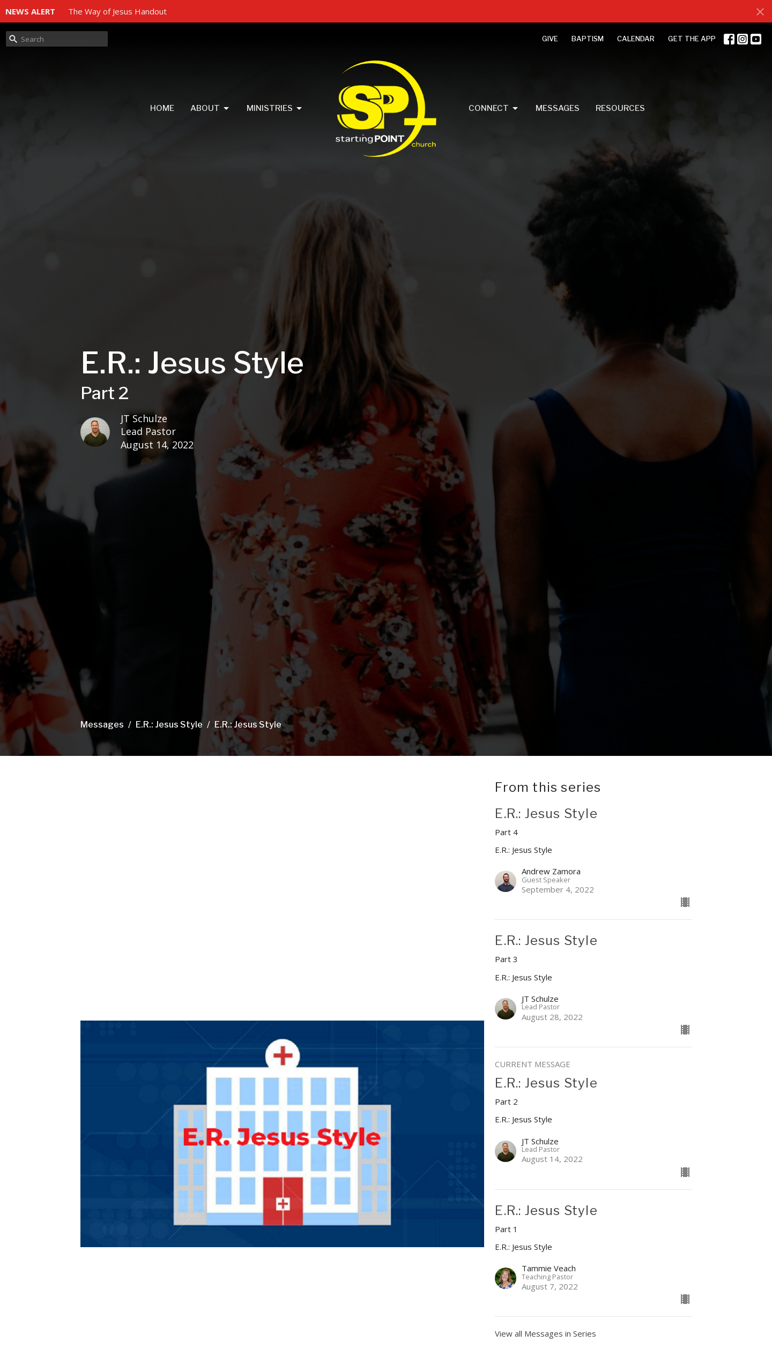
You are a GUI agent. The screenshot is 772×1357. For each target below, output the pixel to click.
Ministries (275, 108)
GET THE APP (692, 38)
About (210, 108)
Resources (620, 108)
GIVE (550, 38)
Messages (558, 108)
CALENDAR (636, 38)
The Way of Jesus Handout (117, 11)
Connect (494, 108)
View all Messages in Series (545, 1333)
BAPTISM (587, 38)
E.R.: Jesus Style (169, 724)
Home (162, 108)
